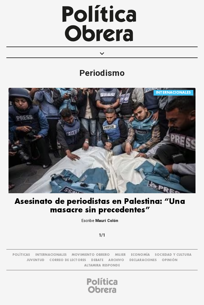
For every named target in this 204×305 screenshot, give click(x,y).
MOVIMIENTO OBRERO (91, 254)
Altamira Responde (102, 265)
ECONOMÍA (140, 254)
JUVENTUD (35, 260)
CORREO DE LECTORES (67, 260)
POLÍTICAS (21, 254)
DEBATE (97, 260)
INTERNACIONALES (173, 92)
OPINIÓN (169, 260)
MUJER (120, 254)
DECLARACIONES (143, 260)
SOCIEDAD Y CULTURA (173, 254)
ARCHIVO (116, 260)
